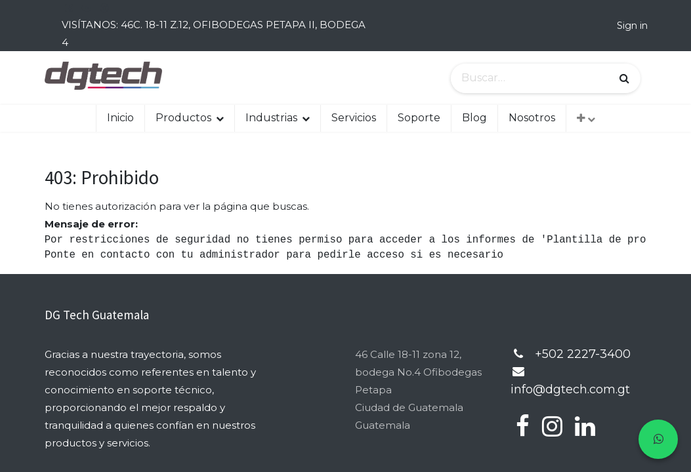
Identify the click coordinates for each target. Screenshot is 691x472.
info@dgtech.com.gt (570, 389)
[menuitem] (120, 118)
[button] (586, 118)
